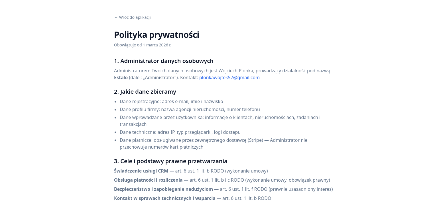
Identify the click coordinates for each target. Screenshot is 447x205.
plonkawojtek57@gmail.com (229, 77)
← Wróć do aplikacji (132, 17)
